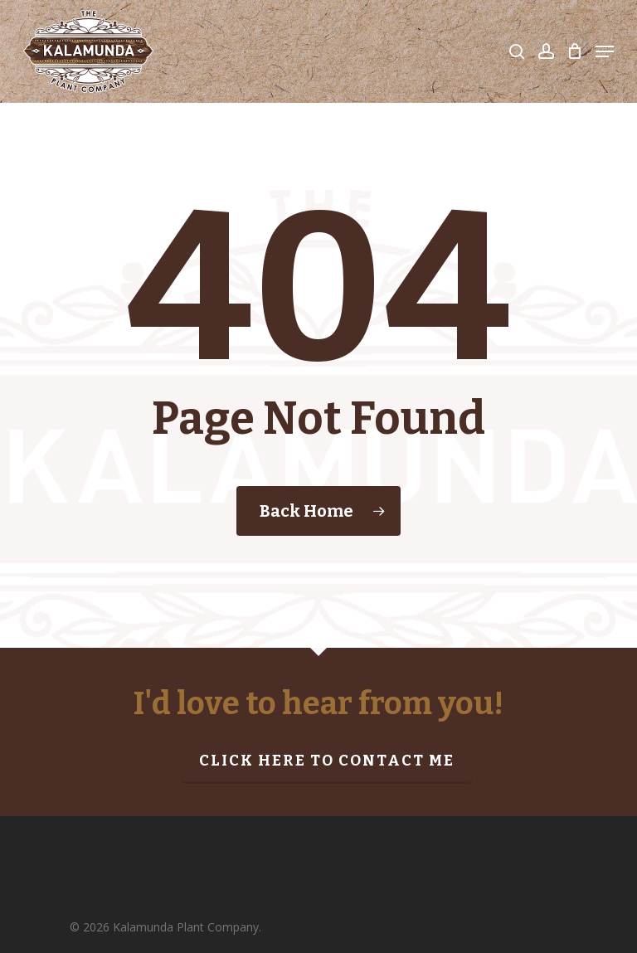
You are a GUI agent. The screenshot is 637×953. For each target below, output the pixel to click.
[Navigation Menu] (605, 51)
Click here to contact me (327, 760)
